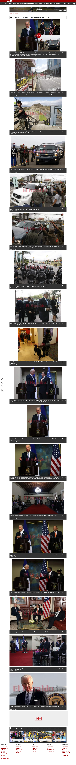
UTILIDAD (34, 744)
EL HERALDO (65, 747)
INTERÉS (18, 744)
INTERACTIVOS (50, 751)
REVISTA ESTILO (65, 751)
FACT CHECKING (50, 749)
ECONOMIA (4, 749)
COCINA (18, 748)
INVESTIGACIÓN (50, 747)
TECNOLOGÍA (35, 747)
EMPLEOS (34, 749)
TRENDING (18, 751)
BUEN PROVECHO (66, 752)
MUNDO (35, 728)
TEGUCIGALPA (45, 728)
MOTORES (34, 751)
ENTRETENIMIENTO (62, 728)
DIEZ (63, 749)
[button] (2, 379)
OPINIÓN (18, 752)
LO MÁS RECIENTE (29, 728)
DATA (48, 748)
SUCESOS (51, 728)
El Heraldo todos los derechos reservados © (9, 760)
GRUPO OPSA (65, 744)
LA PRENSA (64, 748)
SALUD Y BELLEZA (36, 748)
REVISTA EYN (65, 754)
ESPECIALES (19, 749)
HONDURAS (40, 728)
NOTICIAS (3, 744)
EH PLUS (49, 744)
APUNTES (18, 754)
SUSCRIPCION (65, 755)
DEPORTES (56, 728)
